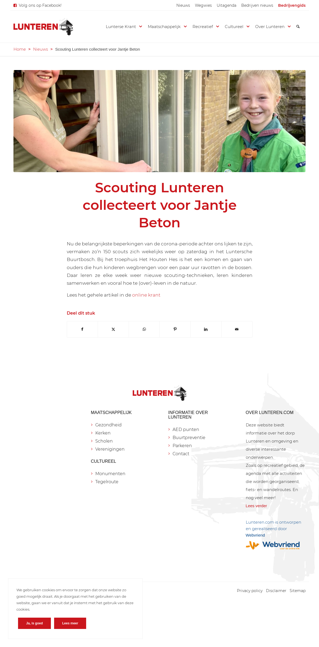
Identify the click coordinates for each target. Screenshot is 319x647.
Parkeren (182, 445)
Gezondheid (108, 424)
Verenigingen (110, 449)
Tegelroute (106, 481)
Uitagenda (226, 5)
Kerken (103, 433)
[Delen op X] (113, 329)
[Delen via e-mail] (237, 329)
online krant (146, 295)
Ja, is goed (34, 623)
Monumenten (110, 473)
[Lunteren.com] (43, 27)
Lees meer (70, 623)
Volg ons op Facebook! (40, 5)
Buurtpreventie (189, 437)
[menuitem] (183, 5)
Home (19, 49)
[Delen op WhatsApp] (144, 329)
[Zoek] (298, 27)
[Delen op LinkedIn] (206, 329)
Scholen (104, 441)
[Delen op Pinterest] (175, 329)
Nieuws (183, 5)
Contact (181, 453)
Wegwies (203, 5)
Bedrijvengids (292, 5)
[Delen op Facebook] (82, 329)
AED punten (186, 429)
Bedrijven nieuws (257, 5)
